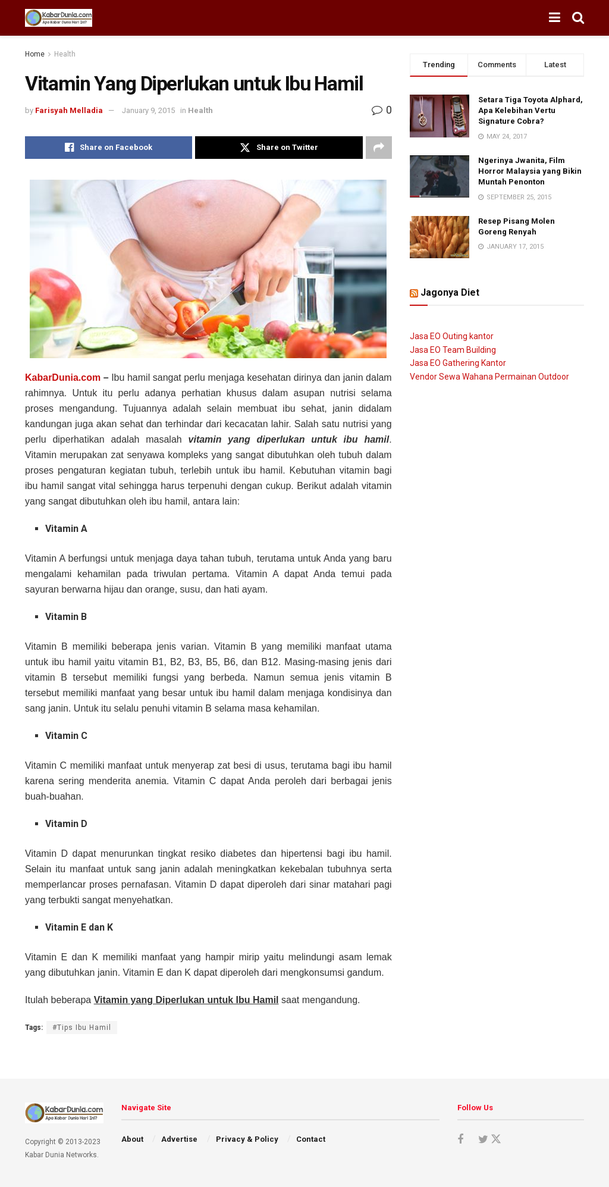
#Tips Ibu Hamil (81, 1027)
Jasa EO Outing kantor (452, 336)
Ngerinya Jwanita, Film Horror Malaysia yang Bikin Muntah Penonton (530, 171)
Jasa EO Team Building (453, 350)
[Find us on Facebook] (460, 1140)
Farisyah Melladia (69, 110)
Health (65, 54)
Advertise (179, 1139)
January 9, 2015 (148, 110)
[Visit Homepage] (58, 18)
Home (35, 54)
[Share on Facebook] (108, 147)
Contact (310, 1139)
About (132, 1139)
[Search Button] (578, 18)
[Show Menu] (554, 18)
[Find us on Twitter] (488, 1139)
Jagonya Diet (449, 292)
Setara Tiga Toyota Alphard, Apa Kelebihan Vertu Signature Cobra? (530, 110)
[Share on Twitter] (278, 147)
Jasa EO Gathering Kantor (458, 363)
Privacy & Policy (247, 1139)
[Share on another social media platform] (379, 147)
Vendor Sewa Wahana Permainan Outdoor (489, 376)
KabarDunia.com (63, 377)
